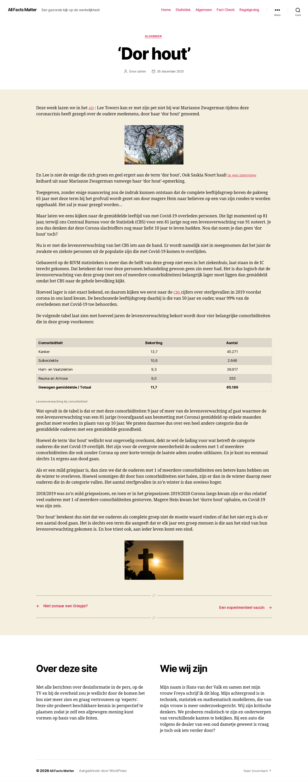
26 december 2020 (170, 72)
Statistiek (183, 10)
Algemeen (203, 10)
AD (91, 108)
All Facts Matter (25, 9)
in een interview (244, 176)
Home (166, 10)
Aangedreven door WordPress (105, 771)
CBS (177, 293)
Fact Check (226, 10)
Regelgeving (249, 10)
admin (140, 72)
